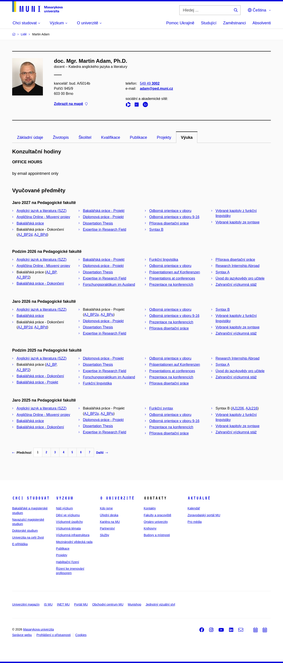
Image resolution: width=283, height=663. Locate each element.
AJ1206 (238, 408)
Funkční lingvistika (163, 259)
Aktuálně (198, 498)
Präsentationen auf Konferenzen (174, 272)
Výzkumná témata (68, 528)
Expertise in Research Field (104, 229)
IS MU (48, 604)
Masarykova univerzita (38, 629)
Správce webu (22, 635)
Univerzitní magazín (26, 604)
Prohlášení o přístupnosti (53, 635)
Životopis (61, 137)
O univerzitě (117, 498)
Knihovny (150, 528)
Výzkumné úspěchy (69, 522)
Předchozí (21, 452)
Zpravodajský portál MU (203, 515)
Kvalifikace (110, 137)
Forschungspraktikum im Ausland (109, 284)
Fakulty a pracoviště (157, 515)
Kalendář (193, 508)
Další (102, 452)
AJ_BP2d (25, 234)
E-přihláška (20, 544)
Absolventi (261, 23)
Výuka (187, 137)
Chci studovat (31, 498)
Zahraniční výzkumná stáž (236, 284)
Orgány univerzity (156, 522)
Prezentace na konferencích (171, 284)
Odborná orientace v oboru (170, 211)
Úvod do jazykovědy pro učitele (240, 278)
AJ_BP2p (91, 314)
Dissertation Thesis (98, 223)
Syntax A (222, 272)
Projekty (164, 137)
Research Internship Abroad (237, 266)
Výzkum (64, 498)
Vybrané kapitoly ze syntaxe (238, 222)
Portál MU (81, 604)
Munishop (134, 604)
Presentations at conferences (172, 278)
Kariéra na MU (110, 522)
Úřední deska (109, 515)
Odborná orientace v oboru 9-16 (174, 217)
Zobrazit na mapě (71, 104)
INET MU (63, 604)
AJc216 (251, 408)
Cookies (81, 635)
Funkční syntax (161, 408)
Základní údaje (30, 137)
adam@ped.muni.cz (156, 88)
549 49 (150, 83)
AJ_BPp (107, 314)
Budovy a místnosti (157, 535)
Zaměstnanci (234, 23)
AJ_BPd (40, 234)
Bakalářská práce (30, 223)
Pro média (194, 522)
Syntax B (156, 229)
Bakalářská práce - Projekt (103, 211)
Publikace (138, 137)
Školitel (84, 137)
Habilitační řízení (67, 562)
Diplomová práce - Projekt (103, 217)
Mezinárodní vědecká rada (74, 542)
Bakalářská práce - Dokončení (40, 283)
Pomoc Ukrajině (180, 23)
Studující (208, 23)
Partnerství (107, 528)
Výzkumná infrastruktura (72, 535)
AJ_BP (51, 272)
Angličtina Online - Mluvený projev (43, 217)
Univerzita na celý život (28, 537)
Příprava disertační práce (169, 223)
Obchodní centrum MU (107, 604)
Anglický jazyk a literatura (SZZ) (42, 211)
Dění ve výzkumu (68, 515)
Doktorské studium (25, 530)
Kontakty (150, 508)
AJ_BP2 (23, 277)
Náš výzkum (64, 508)
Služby (104, 535)
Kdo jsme (106, 508)
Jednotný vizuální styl (160, 604)
